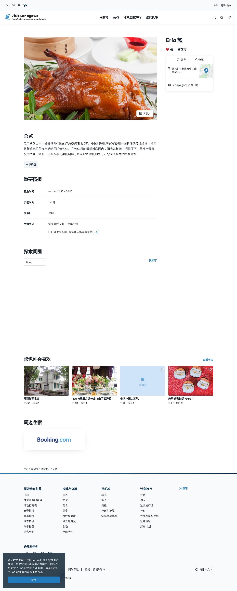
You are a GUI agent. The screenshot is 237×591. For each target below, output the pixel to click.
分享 (199, 59)
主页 (26, 469)
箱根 (104, 505)
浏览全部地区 (109, 516)
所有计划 (145, 526)
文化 (65, 500)
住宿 (142, 495)
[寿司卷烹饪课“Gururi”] (190, 385)
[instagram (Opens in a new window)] (13, 5)
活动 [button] (116, 17)
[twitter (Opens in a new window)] (7, 5)
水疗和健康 (69, 516)
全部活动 (68, 531)
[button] (221, 17)
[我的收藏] (229, 17)
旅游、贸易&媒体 (223, 5)
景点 (65, 495)
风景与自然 (69, 521)
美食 (65, 505)
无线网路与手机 (149, 516)
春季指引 (29, 510)
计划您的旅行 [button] (132, 17)
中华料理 (31, 164)
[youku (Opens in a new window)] (25, 5)
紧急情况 (145, 521)
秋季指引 (29, 521)
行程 (142, 510)
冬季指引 (29, 526)
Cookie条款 (17, 572)
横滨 (104, 495)
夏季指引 (29, 516)
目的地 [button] (103, 17)
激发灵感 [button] (152, 17)
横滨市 (182, 49)
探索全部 (29, 531)
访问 (142, 500)
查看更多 (208, 360)
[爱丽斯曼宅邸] (46, 385)
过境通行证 (146, 505)
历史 (65, 510)
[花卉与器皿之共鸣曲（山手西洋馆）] (94, 385)
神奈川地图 (108, 510)
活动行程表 (30, 505)
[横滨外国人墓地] (142, 385)
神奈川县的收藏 (33, 500)
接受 (34, 580)
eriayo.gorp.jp (181, 85)
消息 (26, 495)
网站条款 (73, 569)
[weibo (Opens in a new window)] (19, 5)
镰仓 (104, 500)
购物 (65, 526)
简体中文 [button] (202, 569)
